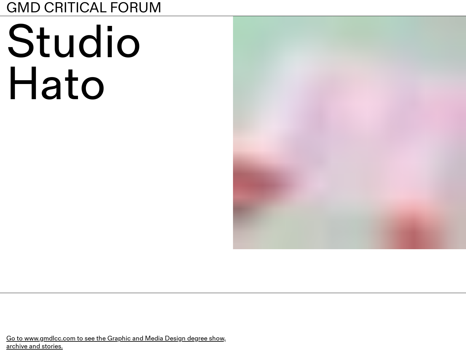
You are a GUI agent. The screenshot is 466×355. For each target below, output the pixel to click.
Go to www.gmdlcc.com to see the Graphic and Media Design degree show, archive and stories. (116, 342)
